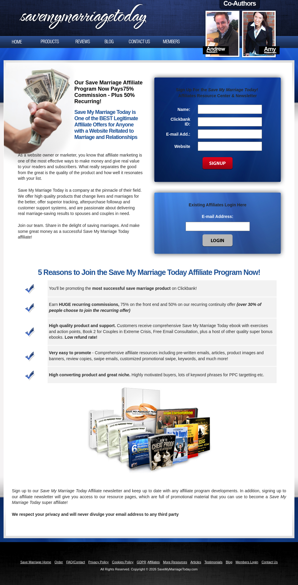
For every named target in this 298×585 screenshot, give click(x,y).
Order (58, 562)
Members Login (247, 562)
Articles (195, 562)
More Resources (175, 562)
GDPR (141, 562)
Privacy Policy (98, 562)
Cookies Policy (123, 562)
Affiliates (154, 562)
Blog (229, 562)
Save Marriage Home (35, 562)
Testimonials (213, 562)
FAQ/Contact (75, 562)
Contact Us (269, 562)
